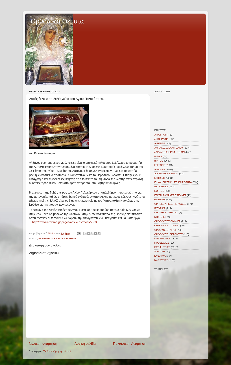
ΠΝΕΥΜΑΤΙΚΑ (162, 238)
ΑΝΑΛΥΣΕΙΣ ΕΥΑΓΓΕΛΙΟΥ (168, 147)
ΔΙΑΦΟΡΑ (159, 169)
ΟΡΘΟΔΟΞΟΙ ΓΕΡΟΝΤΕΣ (168, 234)
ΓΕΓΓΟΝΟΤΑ (161, 165)
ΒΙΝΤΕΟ (158, 160)
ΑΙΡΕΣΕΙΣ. (160, 143)
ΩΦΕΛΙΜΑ (160, 255)
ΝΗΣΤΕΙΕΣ (160, 217)
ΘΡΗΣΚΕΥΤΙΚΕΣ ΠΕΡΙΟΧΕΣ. (170, 204)
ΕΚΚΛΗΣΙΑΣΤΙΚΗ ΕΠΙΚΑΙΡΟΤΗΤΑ (57, 238)
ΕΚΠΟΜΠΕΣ (161, 186)
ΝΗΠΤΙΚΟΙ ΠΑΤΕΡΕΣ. (166, 212)
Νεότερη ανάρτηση (43, 343)
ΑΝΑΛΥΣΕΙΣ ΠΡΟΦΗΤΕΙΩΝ (169, 152)
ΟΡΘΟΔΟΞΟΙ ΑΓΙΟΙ (165, 230)
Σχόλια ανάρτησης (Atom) (57, 351)
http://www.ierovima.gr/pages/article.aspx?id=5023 (64, 222)
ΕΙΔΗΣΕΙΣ (159, 178)
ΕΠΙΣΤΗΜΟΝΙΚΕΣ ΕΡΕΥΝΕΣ (170, 195)
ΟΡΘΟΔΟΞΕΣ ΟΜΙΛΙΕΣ (167, 221)
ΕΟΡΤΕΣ (159, 191)
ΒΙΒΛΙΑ (158, 156)
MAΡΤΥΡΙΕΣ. (161, 260)
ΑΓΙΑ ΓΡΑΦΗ (161, 134)
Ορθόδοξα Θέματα (57, 21)
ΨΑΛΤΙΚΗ (159, 251)
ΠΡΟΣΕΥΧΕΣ (161, 242)
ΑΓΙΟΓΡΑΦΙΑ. (161, 139)
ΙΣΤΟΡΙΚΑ (159, 208)
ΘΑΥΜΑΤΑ (160, 199)
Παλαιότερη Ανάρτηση (129, 343)
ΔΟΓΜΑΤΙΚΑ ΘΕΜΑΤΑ (166, 173)
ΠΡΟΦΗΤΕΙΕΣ (162, 247)
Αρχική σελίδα (85, 343)
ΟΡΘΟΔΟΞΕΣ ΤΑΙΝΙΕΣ (167, 225)
